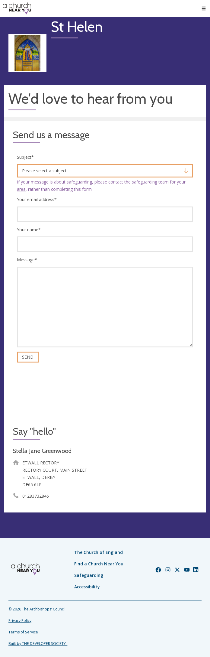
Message (27, 259)
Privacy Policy (19, 620)
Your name (29, 230)
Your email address (37, 199)
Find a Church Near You (98, 564)
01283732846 (35, 496)
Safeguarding (88, 575)
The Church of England (98, 552)
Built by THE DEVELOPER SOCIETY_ (37, 643)
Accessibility (87, 587)
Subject (25, 157)
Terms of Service (23, 632)
